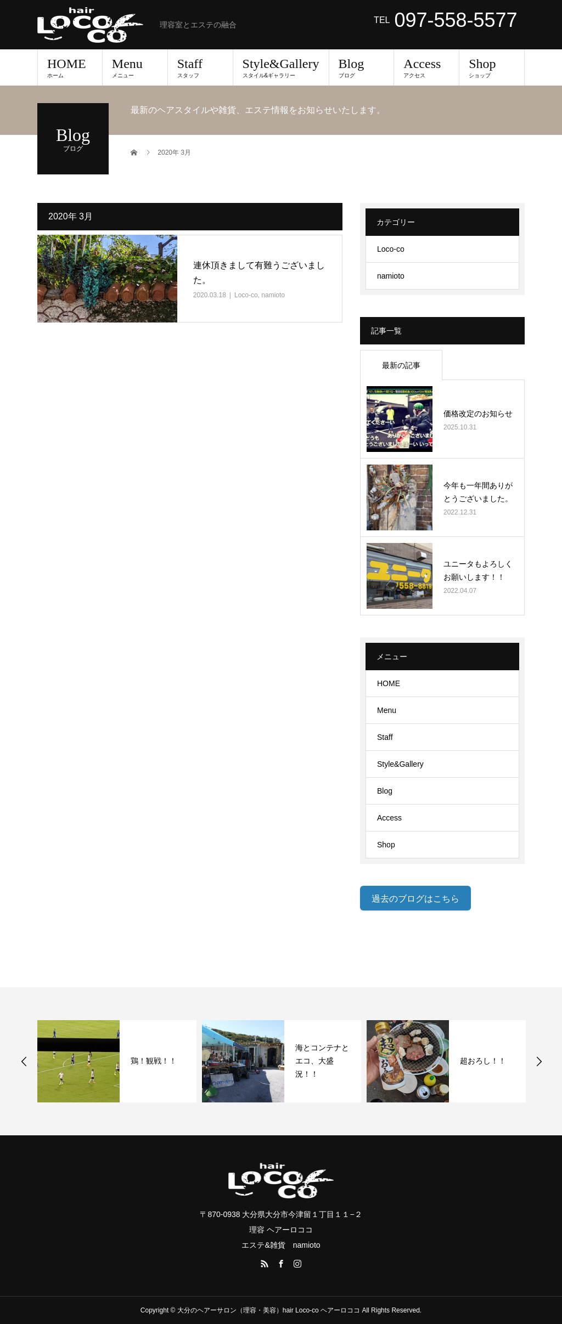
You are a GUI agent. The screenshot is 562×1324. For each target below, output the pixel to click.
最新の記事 (401, 365)
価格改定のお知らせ (478, 413)
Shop (492, 67)
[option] (116, 1061)
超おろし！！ (483, 1060)
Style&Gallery (281, 67)
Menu (135, 67)
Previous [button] (24, 1061)
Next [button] (538, 1061)
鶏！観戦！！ (154, 1060)
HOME (70, 67)
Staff (200, 67)
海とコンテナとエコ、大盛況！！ (322, 1060)
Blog (362, 67)
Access (426, 67)
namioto (273, 295)
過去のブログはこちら (415, 898)
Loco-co (246, 295)
